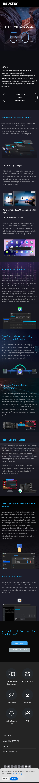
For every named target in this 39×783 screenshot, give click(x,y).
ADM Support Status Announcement (20, 97)
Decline (5, 778)
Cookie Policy (17, 774)
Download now (19, 643)
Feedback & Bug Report (19, 650)
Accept (14, 778)
